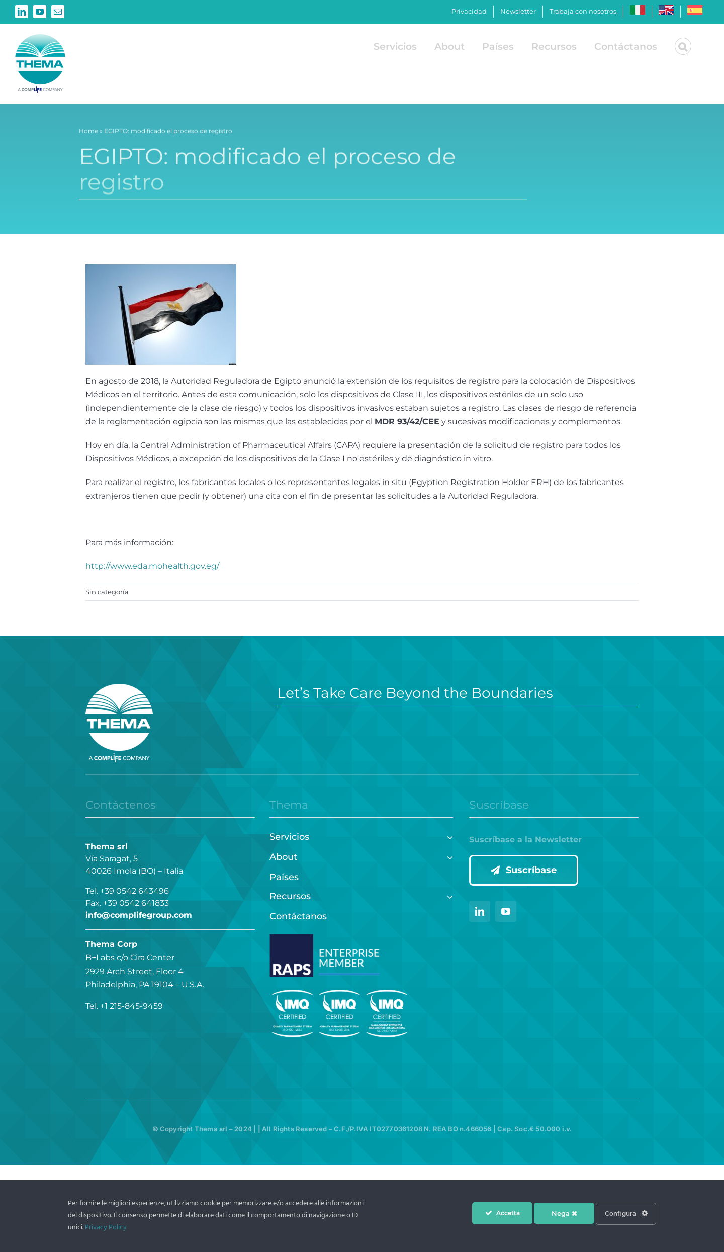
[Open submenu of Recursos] (447, 895)
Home (88, 132)
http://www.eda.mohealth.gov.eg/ (152, 566)
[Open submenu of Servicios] (447, 836)
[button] (683, 46)
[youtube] (505, 911)
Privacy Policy (106, 1227)
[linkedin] (479, 911)
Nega (564, 1213)
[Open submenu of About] (447, 856)
